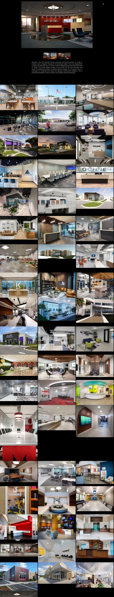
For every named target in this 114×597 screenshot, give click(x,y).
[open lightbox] (19, 97)
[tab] (35, 81)
